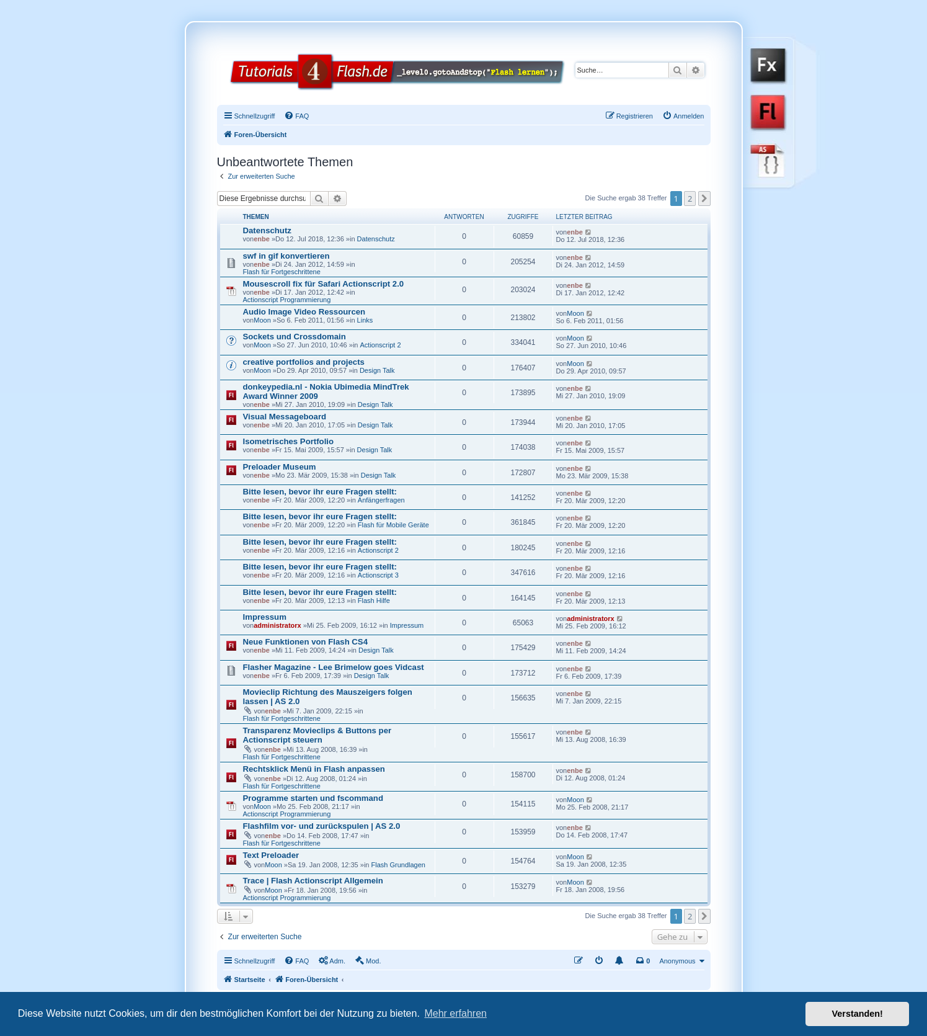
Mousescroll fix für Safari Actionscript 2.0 (323, 283)
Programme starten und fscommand (313, 798)
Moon (262, 320)
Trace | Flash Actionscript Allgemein (313, 880)
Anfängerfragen (381, 500)
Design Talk (377, 370)
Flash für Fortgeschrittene (282, 271)
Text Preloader (271, 855)
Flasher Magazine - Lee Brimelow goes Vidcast (333, 667)
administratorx (277, 625)
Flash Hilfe (374, 600)
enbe (262, 239)
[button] (704, 198)
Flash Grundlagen (398, 865)
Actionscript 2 (380, 345)
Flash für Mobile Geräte (393, 525)
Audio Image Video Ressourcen (304, 311)
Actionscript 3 (378, 575)
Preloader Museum (279, 466)
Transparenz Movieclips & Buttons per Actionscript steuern (317, 735)
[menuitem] (296, 116)
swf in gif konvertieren (286, 256)
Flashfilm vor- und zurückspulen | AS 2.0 (322, 826)
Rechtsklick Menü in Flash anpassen (314, 769)
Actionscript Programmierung (287, 299)
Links (365, 320)
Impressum (264, 617)
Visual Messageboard (285, 416)
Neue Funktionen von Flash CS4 (305, 641)
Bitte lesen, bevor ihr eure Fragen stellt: (320, 491)
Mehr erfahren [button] (455, 1013)
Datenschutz (267, 230)
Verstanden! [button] (857, 1014)
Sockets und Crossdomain (294, 336)
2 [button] (690, 198)
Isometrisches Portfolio (288, 441)
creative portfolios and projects (304, 362)
